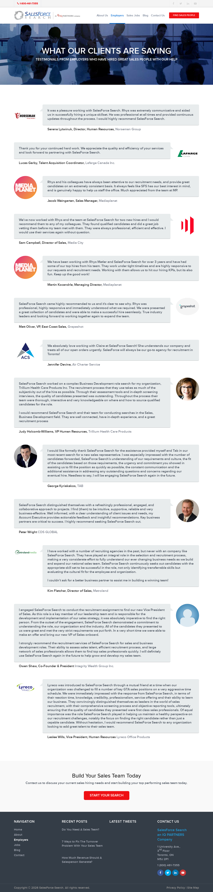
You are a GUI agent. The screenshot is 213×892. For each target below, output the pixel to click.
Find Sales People (184, 15)
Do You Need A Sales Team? (80, 829)
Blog (145, 15)
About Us (102, 15)
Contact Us (158, 15)
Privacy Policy (176, 888)
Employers (117, 15)
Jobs (17, 845)
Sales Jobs (133, 15)
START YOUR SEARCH (106, 795)
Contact (19, 855)
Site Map (193, 888)
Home (18, 829)
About (18, 835)
